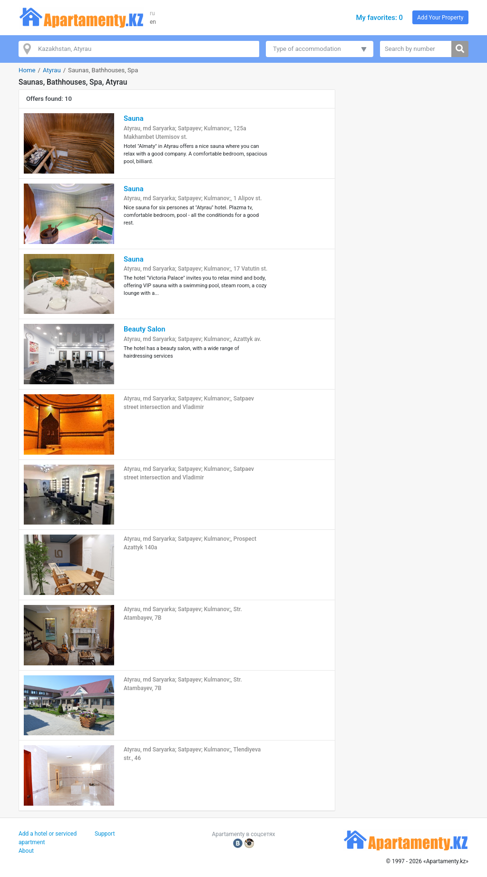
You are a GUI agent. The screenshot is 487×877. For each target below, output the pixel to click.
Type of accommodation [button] (307, 48)
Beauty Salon (144, 329)
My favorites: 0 (379, 17)
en (153, 22)
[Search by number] (416, 49)
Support (105, 833)
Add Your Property (440, 17)
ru (152, 13)
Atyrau (52, 70)
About (26, 851)
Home (27, 70)
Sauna (134, 118)
